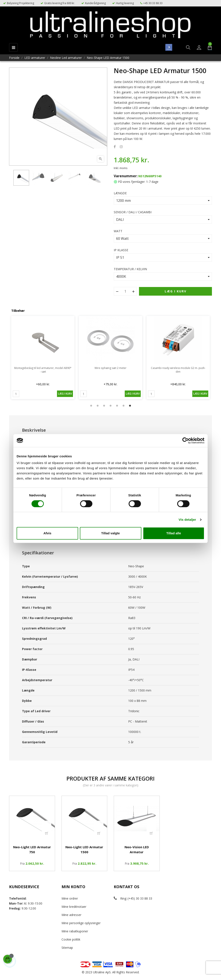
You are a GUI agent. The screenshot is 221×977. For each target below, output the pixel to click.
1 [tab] (91, 405)
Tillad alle (173, 533)
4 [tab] (110, 405)
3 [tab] (104, 405)
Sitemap (67, 948)
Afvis (47, 533)
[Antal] (125, 291)
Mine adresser (71, 915)
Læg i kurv (175, 291)
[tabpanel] (42, 357)
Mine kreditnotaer (74, 907)
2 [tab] (97, 405)
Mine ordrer (70, 898)
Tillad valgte (110, 533)
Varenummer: (125, 176)
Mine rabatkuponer (75, 931)
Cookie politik (71, 939)
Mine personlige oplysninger (81, 923)
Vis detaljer (187, 519)
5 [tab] (117, 405)
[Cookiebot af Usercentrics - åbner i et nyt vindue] (185, 440)
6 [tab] (123, 405)
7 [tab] (130, 405)
